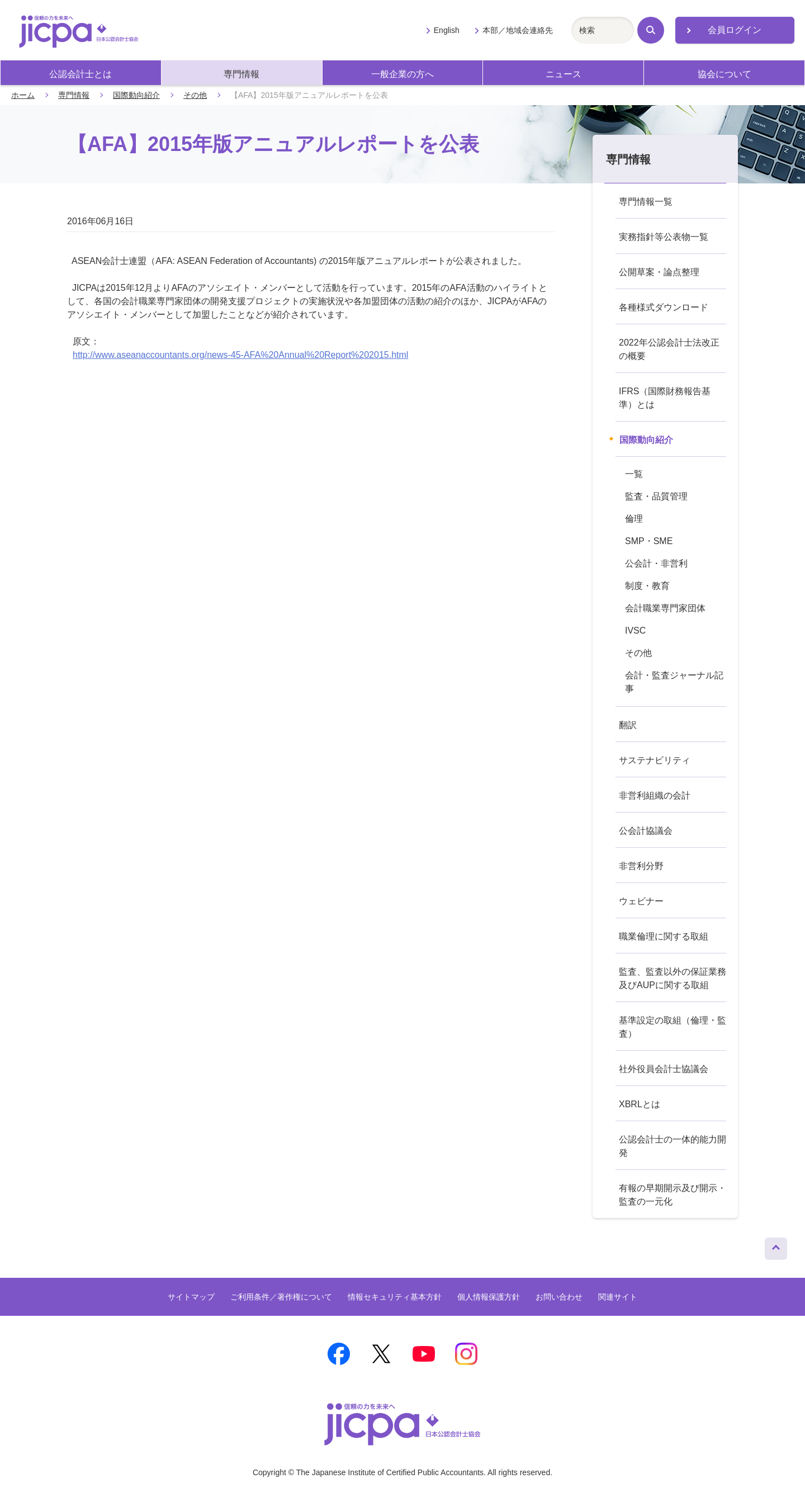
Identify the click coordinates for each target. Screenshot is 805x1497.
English (447, 30)
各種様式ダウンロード (663, 307)
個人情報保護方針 (488, 1296)
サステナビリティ (654, 760)
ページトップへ (776, 1246)
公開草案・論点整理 (659, 272)
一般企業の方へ (402, 74)
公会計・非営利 (656, 563)
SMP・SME (649, 541)
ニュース (563, 74)
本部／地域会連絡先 (517, 30)
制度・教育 (647, 586)
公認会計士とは (80, 74)
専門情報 (241, 74)
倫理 (634, 518)
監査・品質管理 (656, 496)
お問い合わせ (559, 1296)
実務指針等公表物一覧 (663, 237)
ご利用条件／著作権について (281, 1296)
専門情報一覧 (646, 201)
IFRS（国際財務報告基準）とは (665, 397)
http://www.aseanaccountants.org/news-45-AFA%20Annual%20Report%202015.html (240, 355)
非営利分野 (641, 866)
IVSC (635, 630)
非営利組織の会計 (654, 795)
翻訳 (628, 725)
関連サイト (617, 1296)
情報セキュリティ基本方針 (395, 1296)
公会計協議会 (646, 830)
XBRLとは (639, 1104)
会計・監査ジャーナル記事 (674, 681)
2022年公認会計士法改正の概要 (669, 349)
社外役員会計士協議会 (663, 1069)
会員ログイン (734, 30)
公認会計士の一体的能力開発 (672, 1146)
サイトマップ (191, 1296)
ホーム (23, 95)
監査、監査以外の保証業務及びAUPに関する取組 (672, 978)
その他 (195, 95)
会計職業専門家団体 (665, 608)
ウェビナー (641, 901)
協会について (724, 74)
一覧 (634, 474)
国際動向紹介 (136, 95)
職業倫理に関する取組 (663, 936)
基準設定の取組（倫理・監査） (672, 1027)
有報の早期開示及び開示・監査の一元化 (672, 1194)
